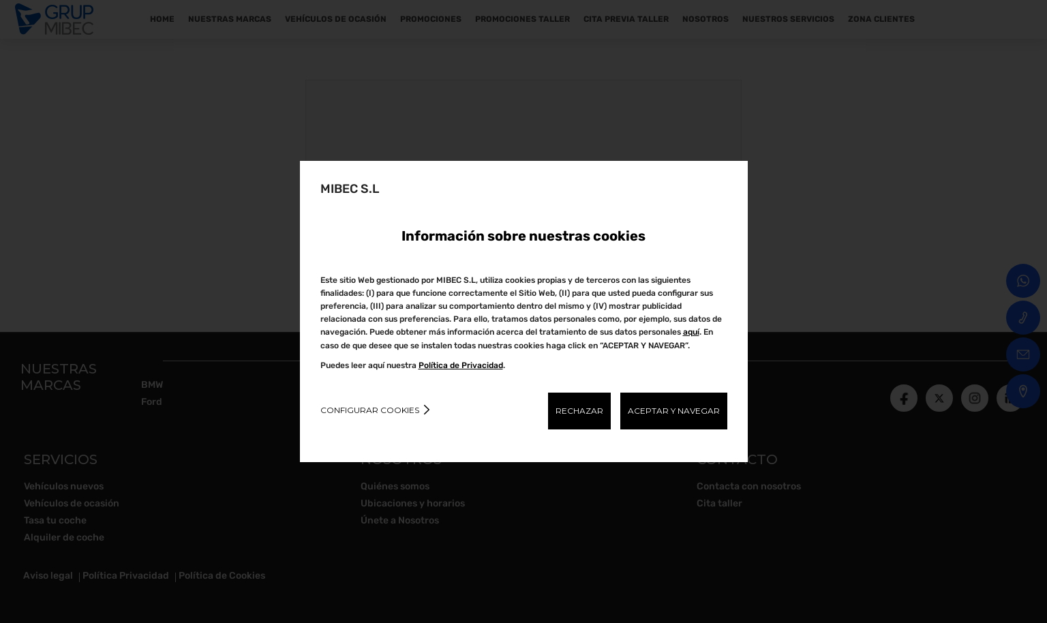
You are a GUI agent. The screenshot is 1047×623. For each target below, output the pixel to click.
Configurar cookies (369, 410)
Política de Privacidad (461, 365)
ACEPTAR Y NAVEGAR (674, 411)
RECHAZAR (579, 411)
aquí (691, 332)
